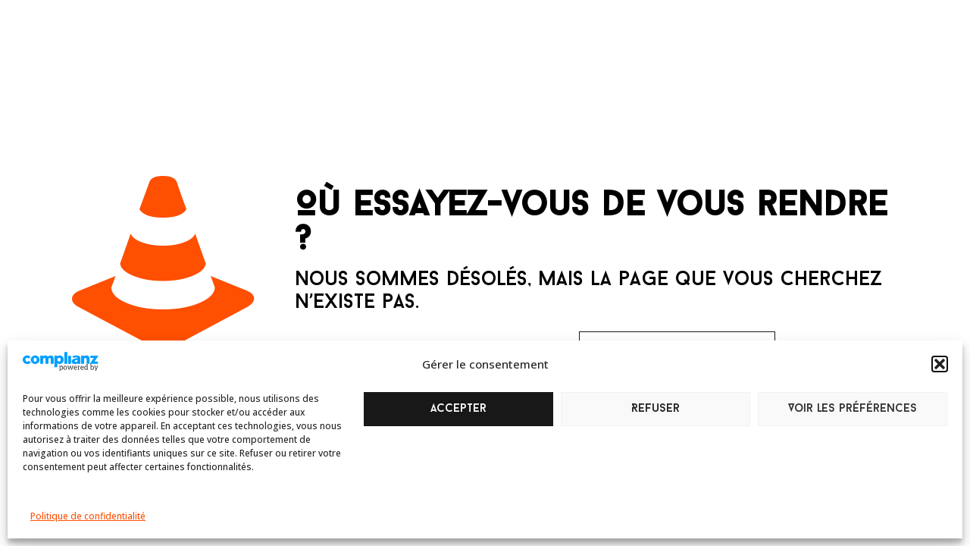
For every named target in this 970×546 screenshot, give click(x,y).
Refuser (655, 409)
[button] (939, 364)
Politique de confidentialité (88, 516)
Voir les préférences (852, 409)
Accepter (458, 409)
